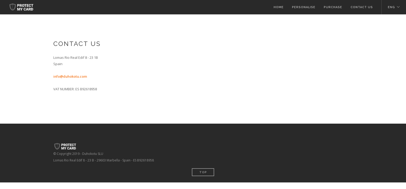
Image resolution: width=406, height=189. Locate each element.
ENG (391, 7)
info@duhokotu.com (70, 76)
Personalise (303, 7)
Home (279, 7)
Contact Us (362, 7)
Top (203, 172)
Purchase (333, 7)
